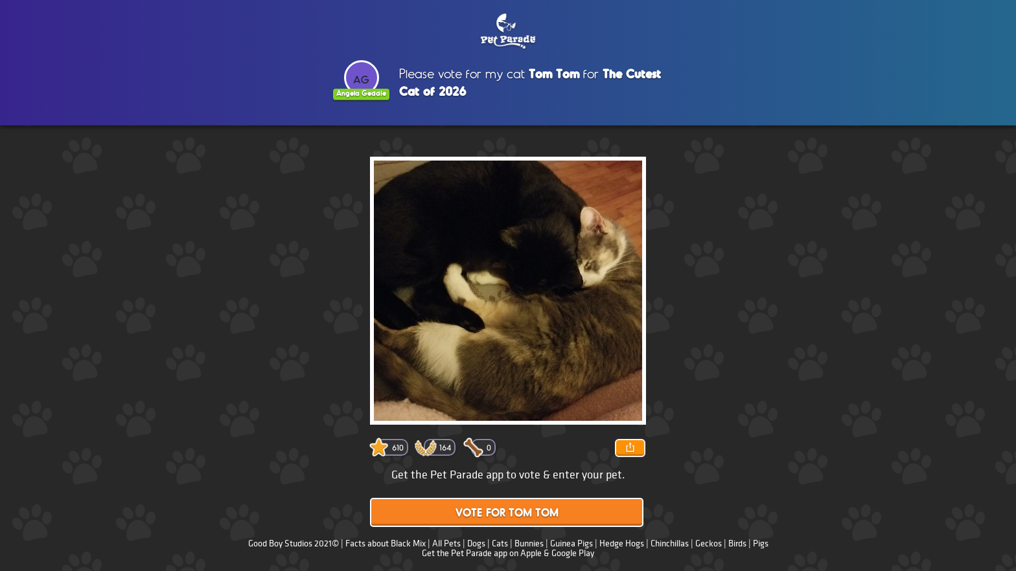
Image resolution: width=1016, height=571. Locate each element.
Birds (737, 543)
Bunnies (529, 543)
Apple (531, 553)
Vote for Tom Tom (507, 513)
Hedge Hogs (621, 543)
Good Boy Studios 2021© (293, 543)
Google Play (572, 553)
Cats (500, 543)
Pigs (760, 543)
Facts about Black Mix (385, 543)
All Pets (446, 543)
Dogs (476, 543)
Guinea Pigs (571, 543)
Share (630, 448)
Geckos (708, 543)
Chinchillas (670, 543)
